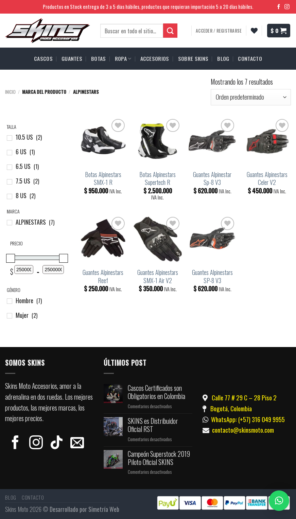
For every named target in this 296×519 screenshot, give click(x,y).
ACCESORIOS (154, 58)
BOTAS (98, 58)
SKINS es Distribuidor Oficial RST (153, 425)
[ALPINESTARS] (9, 222)
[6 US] (9, 152)
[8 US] (9, 196)
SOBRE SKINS (193, 58)
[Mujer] (9, 315)
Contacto (33, 497)
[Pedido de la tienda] (251, 97)
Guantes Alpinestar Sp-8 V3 (212, 178)
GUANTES (72, 58)
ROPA (123, 58)
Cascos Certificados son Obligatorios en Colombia (156, 392)
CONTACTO (250, 58)
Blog (10, 497)
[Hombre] (9, 301)
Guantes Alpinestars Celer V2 (267, 178)
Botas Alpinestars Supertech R (157, 178)
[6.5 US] (9, 167)
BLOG (223, 58)
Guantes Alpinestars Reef (103, 276)
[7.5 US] (9, 182)
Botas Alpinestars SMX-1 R (103, 178)
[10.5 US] (9, 138)
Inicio (10, 91)
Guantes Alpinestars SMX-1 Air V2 (157, 276)
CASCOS (43, 58)
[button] (279, 500)
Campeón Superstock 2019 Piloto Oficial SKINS (159, 458)
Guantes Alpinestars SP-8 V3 (212, 276)
